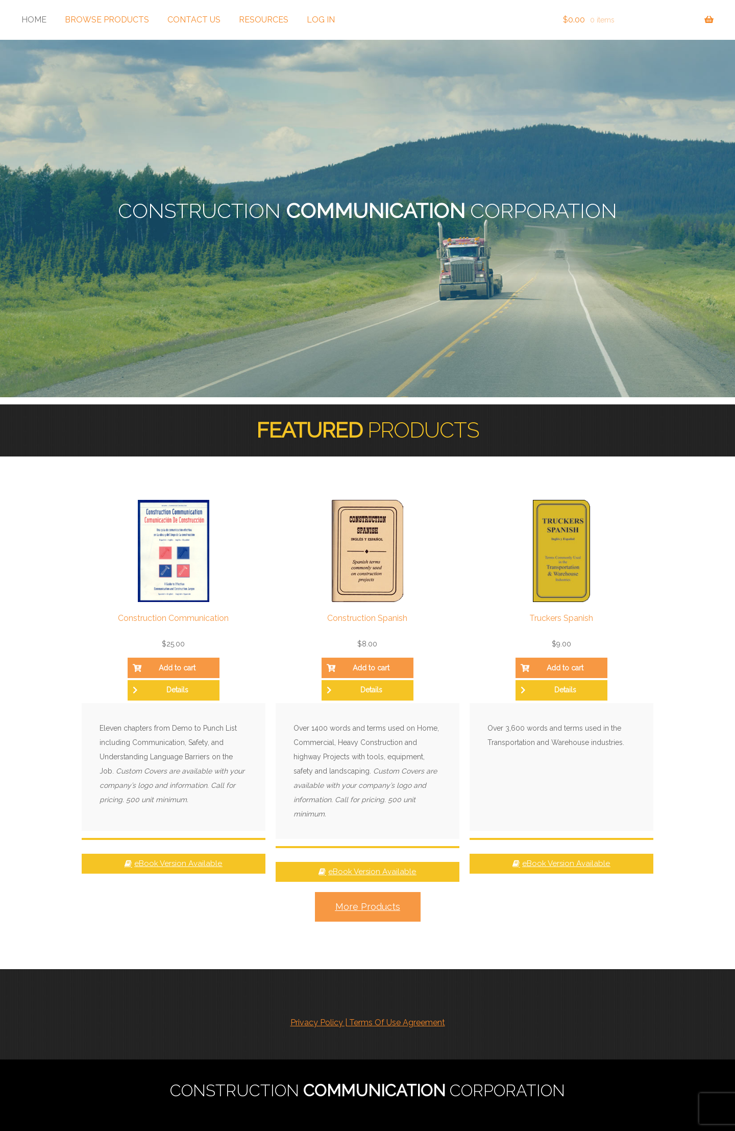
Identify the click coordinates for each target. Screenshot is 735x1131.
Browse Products (107, 20)
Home (33, 20)
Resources (263, 20)
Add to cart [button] (177, 668)
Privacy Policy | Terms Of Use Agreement (367, 1022)
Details (177, 690)
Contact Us (193, 20)
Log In (321, 20)
